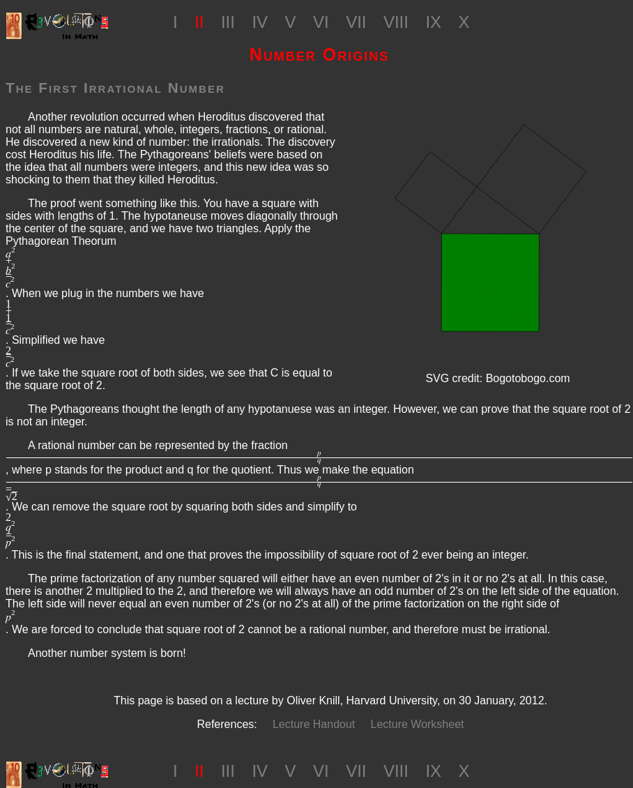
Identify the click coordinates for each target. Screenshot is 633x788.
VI (321, 22)
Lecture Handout (314, 724)
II (199, 22)
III (228, 22)
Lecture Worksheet (417, 724)
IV (260, 22)
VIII (396, 22)
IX (433, 22)
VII (356, 22)
